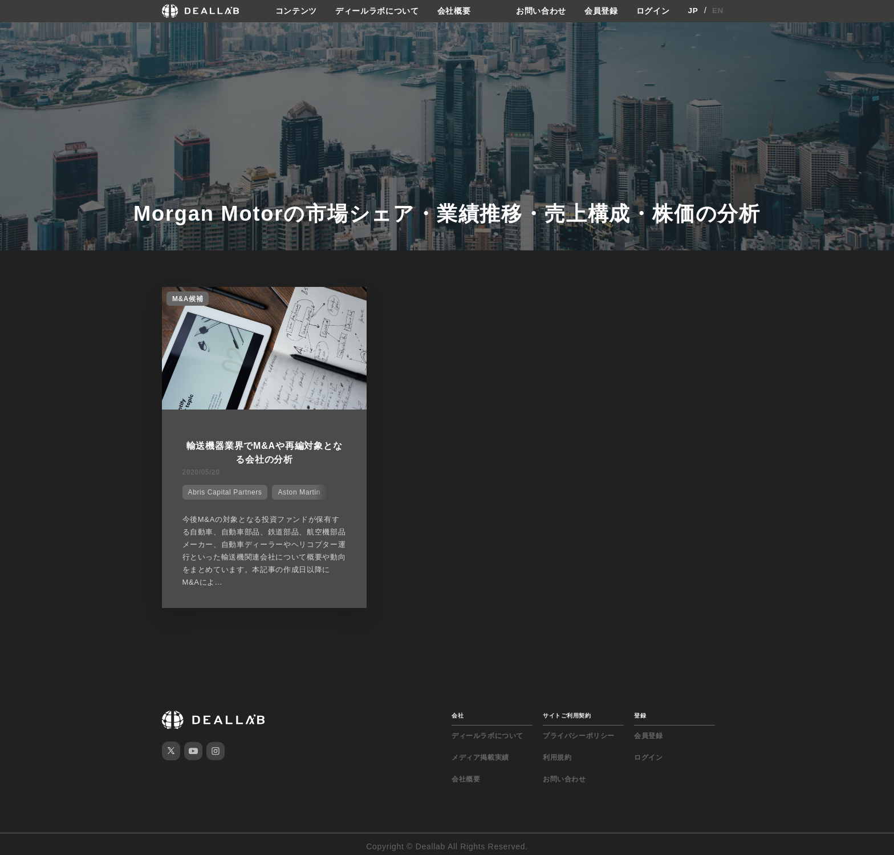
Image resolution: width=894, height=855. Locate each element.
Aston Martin (297, 489)
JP (693, 10)
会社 (458, 711)
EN (718, 10)
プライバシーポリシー (579, 731)
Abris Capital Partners (223, 489)
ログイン (653, 10)
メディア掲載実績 (480, 753)
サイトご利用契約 (567, 711)
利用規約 (557, 753)
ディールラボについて (377, 10)
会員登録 (601, 10)
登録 (640, 711)
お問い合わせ (541, 10)
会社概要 (454, 10)
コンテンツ (296, 10)
